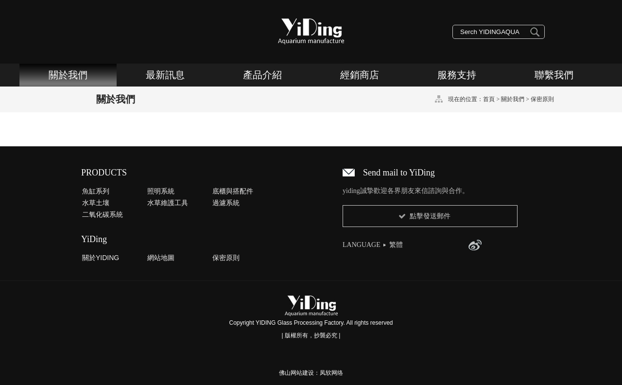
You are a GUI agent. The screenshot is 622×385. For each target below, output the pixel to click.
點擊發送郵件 (430, 216)
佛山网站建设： (299, 372)
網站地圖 (160, 258)
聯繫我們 (554, 75)
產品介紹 (262, 75)
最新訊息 (165, 75)
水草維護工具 (167, 203)
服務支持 (456, 75)
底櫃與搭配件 (232, 191)
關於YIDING (100, 258)
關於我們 (68, 75)
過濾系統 (226, 203)
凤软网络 (331, 372)
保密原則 (542, 99)
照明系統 (160, 191)
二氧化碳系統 (102, 214)
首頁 (489, 99)
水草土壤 (95, 203)
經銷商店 (359, 75)
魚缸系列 (95, 191)
